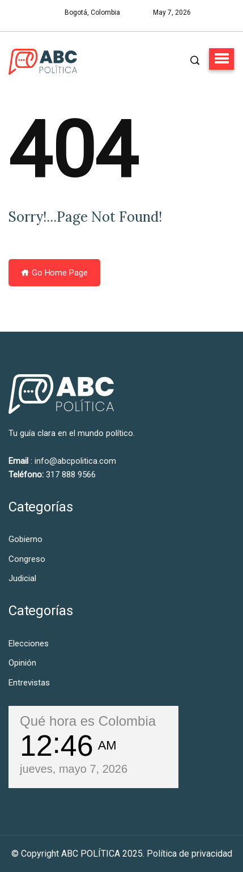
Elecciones (28, 643)
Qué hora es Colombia (88, 721)
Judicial (22, 578)
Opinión (22, 663)
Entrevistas (29, 683)
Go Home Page (54, 273)
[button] (221, 59)
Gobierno (25, 539)
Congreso (26, 559)
